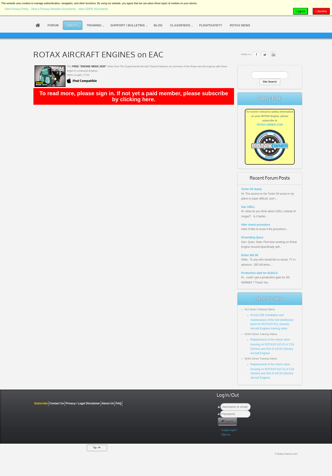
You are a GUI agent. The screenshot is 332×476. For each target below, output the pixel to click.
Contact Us (56, 403)
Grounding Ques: (252, 237)
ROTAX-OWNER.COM (270, 124)
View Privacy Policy (17, 9)
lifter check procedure (255, 224)
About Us (108, 403)
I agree (300, 11)
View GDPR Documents (93, 9)
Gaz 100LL (248, 207)
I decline (321, 11)
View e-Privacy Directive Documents (53, 9)
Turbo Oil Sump (251, 189)
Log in (227, 421)
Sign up (225, 434)
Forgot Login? (229, 430)
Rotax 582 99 (249, 255)
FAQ (118, 403)
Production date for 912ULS (259, 273)
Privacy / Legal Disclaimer (82, 403)
